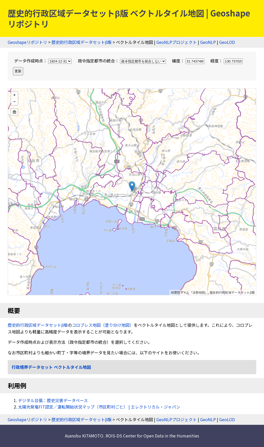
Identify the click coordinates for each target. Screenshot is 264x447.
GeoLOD (227, 42)
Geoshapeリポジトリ (27, 42)
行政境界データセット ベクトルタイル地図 (51, 367)
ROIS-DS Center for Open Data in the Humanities (152, 436)
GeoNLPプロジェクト (176, 42)
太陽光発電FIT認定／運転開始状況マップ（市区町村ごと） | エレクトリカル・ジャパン (99, 407)
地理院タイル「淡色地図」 (189, 292)
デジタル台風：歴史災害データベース (53, 400)
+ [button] (14, 95)
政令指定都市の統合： (122, 61)
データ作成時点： (43, 61)
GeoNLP (208, 42)
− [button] (14, 101)
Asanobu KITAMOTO (84, 436)
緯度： (188, 61)
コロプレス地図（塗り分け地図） (103, 325)
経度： (226, 61)
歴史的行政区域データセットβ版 (82, 42)
